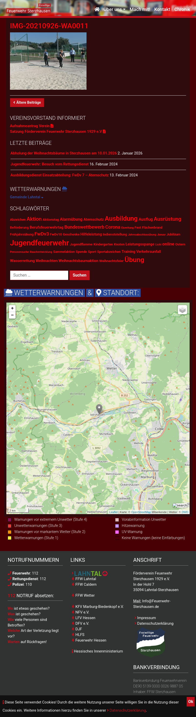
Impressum (145, 618)
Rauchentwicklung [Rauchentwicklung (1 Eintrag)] (41, 252)
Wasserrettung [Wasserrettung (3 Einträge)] (22, 260)
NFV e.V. (80, 612)
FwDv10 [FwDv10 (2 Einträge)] (56, 234)
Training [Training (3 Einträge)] (128, 251)
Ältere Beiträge (27, 102)
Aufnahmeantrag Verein (31, 126)
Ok (190, 701)
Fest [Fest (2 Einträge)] (137, 227)
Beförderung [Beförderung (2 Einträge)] (19, 227)
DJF (77, 629)
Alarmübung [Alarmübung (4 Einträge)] (71, 219)
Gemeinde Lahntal (26, 197)
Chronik (182, 9)
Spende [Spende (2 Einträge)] (81, 252)
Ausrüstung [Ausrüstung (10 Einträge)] (167, 219)
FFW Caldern (84, 584)
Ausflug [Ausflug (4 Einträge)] (146, 219)
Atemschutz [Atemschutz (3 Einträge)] (93, 219)
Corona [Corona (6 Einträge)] (112, 227)
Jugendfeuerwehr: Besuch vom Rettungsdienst (49, 164)
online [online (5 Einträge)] (168, 243)
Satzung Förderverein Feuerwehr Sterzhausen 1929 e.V (58, 131)
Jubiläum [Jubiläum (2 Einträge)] (173, 234)
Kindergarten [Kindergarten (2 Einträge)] (103, 244)
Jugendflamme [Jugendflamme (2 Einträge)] (81, 244)
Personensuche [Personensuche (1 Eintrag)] (19, 252)
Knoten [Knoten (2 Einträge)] (119, 244)
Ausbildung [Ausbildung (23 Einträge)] (121, 218)
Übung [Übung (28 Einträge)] (134, 260)
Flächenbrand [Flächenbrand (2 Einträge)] (152, 227)
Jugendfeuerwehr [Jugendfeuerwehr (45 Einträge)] (39, 243)
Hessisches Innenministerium (97, 651)
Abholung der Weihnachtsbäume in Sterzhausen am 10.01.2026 (63, 153)
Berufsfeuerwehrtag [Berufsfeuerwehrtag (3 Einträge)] (46, 227)
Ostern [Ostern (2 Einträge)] (180, 244)
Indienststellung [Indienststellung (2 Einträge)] (115, 234)
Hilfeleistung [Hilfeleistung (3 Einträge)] (91, 234)
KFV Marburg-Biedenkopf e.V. (98, 606)
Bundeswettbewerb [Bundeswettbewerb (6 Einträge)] (84, 227)
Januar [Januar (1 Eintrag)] (161, 234)
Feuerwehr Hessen (89, 640)
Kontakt (162, 9)
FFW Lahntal (84, 579)
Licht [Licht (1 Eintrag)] (158, 244)
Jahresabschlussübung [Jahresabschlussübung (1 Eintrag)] (142, 234)
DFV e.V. (80, 623)
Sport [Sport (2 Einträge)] (92, 252)
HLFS (78, 634)
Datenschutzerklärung (126, 710)
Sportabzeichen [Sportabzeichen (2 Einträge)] (108, 252)
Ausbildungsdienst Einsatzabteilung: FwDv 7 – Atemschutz (59, 175)
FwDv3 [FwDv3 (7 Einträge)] (41, 234)
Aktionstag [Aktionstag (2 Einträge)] (51, 219)
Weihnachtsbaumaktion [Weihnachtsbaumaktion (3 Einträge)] (78, 260)
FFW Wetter (83, 595)
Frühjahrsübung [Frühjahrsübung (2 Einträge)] (21, 234)
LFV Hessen (83, 618)
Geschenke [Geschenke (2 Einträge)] (71, 234)
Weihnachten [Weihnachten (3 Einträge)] (47, 260)
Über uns (113, 9)
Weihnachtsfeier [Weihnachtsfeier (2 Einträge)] (111, 261)
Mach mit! (140, 9)
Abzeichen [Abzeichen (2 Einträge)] (18, 219)
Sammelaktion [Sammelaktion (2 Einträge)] (64, 252)
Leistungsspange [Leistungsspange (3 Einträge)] (140, 244)
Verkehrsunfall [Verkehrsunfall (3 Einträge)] (148, 251)
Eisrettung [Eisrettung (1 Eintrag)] (127, 227)
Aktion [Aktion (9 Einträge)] (34, 219)
